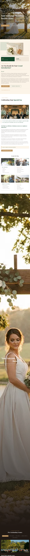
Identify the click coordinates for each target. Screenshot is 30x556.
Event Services (5, 25)
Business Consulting (16, 25)
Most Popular (15, 537)
